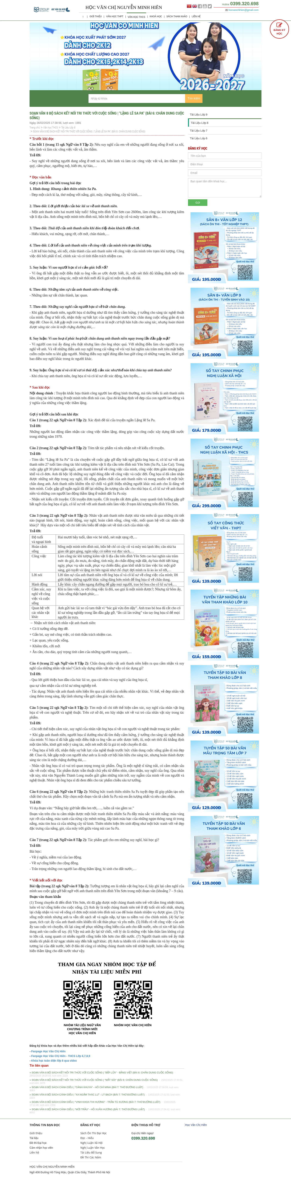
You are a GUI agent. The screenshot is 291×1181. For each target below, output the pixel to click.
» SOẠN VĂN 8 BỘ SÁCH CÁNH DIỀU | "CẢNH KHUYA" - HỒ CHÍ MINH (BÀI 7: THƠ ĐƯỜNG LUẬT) (104, 1088)
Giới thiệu (95, 16)
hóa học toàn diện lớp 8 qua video (55, 1060)
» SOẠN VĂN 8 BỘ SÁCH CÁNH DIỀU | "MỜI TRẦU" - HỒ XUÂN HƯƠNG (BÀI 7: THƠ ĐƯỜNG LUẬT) (105, 1110)
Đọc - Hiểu (87, 1138)
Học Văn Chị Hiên (196, 1124)
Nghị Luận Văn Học (92, 1147)
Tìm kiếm (193, 98)
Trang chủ (35, 127)
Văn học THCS (136, 17)
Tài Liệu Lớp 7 (198, 130)
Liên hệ (196, 16)
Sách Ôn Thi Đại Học (93, 1133)
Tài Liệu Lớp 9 (198, 114)
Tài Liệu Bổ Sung (91, 1152)
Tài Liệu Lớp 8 (68, 127)
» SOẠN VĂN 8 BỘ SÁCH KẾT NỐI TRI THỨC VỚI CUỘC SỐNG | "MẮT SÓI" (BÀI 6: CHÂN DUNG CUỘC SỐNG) (106, 1081)
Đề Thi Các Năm (90, 1157)
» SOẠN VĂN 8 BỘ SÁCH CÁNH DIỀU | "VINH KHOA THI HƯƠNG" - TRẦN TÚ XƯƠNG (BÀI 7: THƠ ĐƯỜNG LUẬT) (102, 1103)
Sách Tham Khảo (176, 16)
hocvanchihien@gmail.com (243, 10)
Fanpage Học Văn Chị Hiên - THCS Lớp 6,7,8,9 (60, 1056)
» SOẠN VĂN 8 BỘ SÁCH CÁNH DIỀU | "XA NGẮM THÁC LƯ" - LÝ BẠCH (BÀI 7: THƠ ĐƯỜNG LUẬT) (105, 1096)
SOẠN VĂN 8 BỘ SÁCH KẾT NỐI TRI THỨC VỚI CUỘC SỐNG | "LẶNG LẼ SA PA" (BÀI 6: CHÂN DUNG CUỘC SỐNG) (89, 131)
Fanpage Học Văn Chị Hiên (48, 1051)
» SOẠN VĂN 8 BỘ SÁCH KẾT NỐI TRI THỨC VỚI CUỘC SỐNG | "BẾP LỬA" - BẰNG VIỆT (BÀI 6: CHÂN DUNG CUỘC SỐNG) (103, 1074)
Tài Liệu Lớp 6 (198, 138)
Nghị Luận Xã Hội (91, 1143)
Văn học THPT (114, 16)
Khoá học (156, 16)
